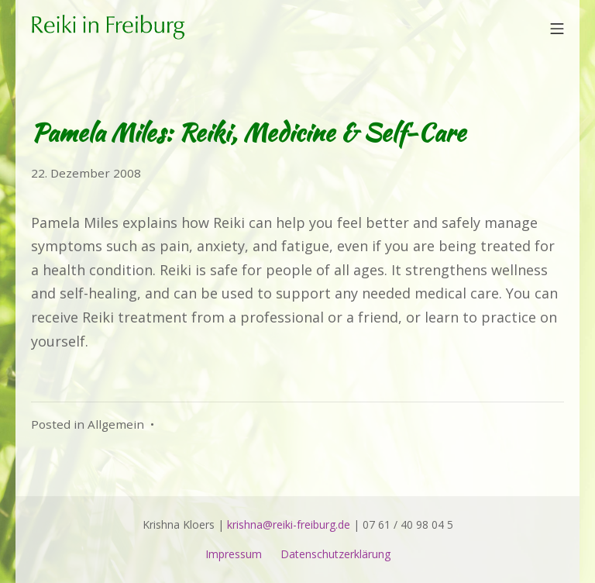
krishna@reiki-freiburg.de (288, 524)
